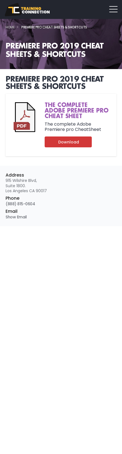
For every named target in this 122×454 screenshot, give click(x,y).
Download (68, 142)
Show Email (16, 217)
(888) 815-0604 (20, 204)
